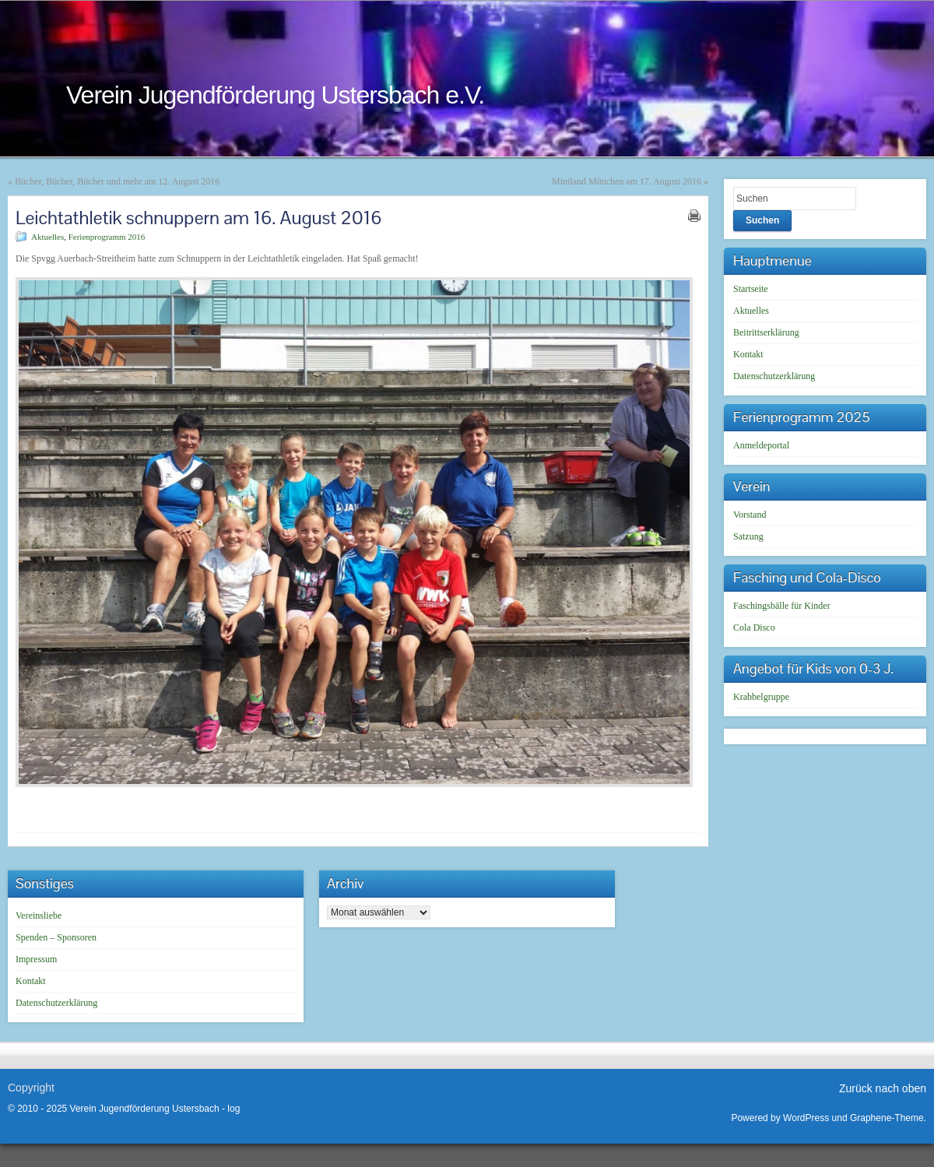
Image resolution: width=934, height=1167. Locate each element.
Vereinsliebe (38, 915)
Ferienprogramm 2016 (107, 236)
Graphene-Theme (887, 1118)
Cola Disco (754, 627)
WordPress (806, 1118)
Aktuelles (47, 236)
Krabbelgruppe (761, 696)
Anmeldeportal (761, 445)
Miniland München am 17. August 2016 (626, 181)
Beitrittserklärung (766, 332)
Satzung (748, 536)
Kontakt (748, 354)
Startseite (750, 288)
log (233, 1108)
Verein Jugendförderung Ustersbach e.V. (275, 95)
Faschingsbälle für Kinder (781, 605)
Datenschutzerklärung (774, 376)
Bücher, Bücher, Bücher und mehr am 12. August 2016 (117, 181)
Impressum (36, 959)
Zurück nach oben (882, 1088)
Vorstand (749, 514)
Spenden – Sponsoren (56, 937)
